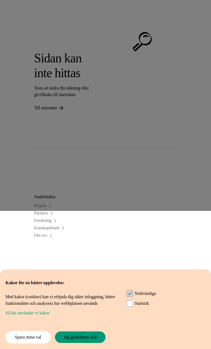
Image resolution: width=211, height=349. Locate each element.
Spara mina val (28, 337)
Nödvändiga (145, 293)
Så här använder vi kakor (27, 313)
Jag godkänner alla (80, 337)
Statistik (142, 303)
